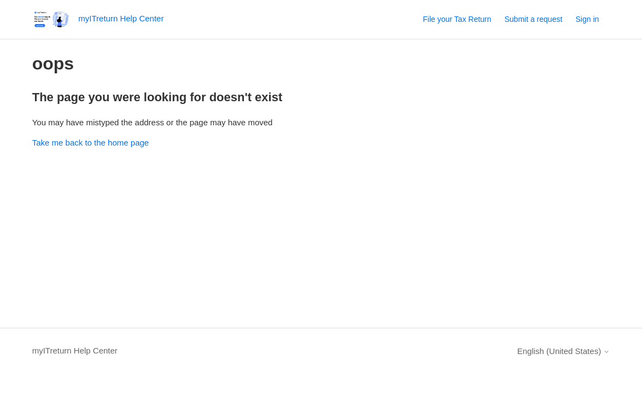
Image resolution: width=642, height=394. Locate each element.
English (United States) (563, 351)
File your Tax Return (457, 19)
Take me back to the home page (90, 142)
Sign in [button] (587, 19)
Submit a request (533, 19)
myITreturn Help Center (75, 350)
